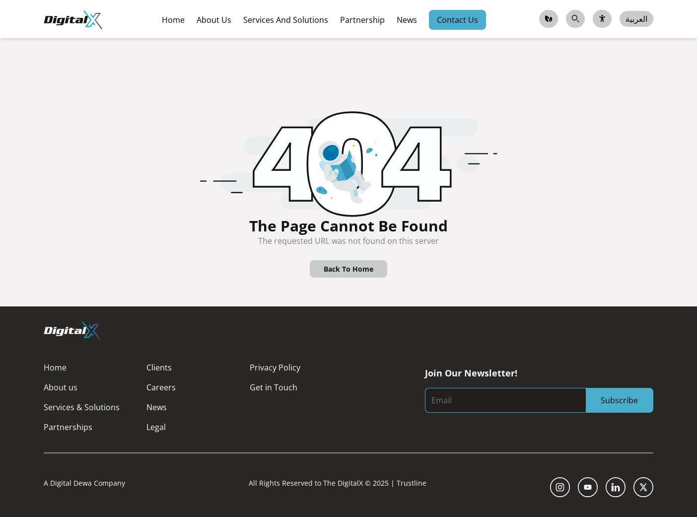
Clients (159, 367)
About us (60, 387)
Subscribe (619, 400)
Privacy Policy (275, 367)
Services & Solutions (82, 407)
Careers (161, 387)
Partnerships (68, 427)
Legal (156, 427)
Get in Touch (273, 387)
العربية (636, 18)
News (156, 407)
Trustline (411, 483)
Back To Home (348, 269)
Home (55, 367)
